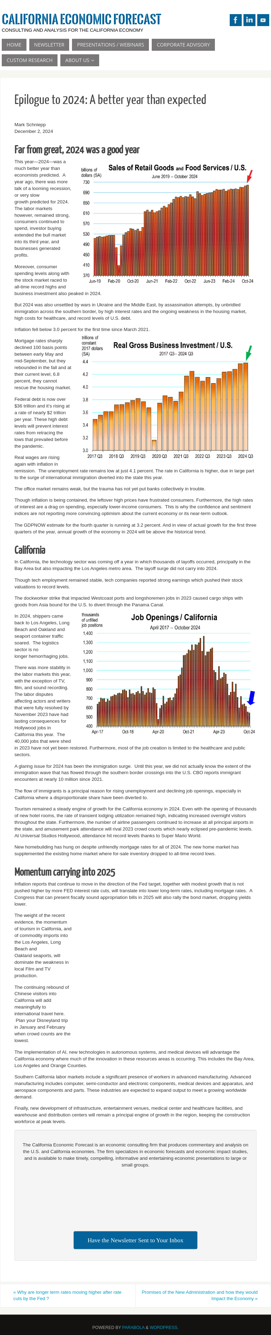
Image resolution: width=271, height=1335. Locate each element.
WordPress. (164, 1327)
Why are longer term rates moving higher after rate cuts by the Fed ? (69, 1296)
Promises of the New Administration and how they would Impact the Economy (205, 1296)
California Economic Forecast (81, 19)
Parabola (133, 1327)
